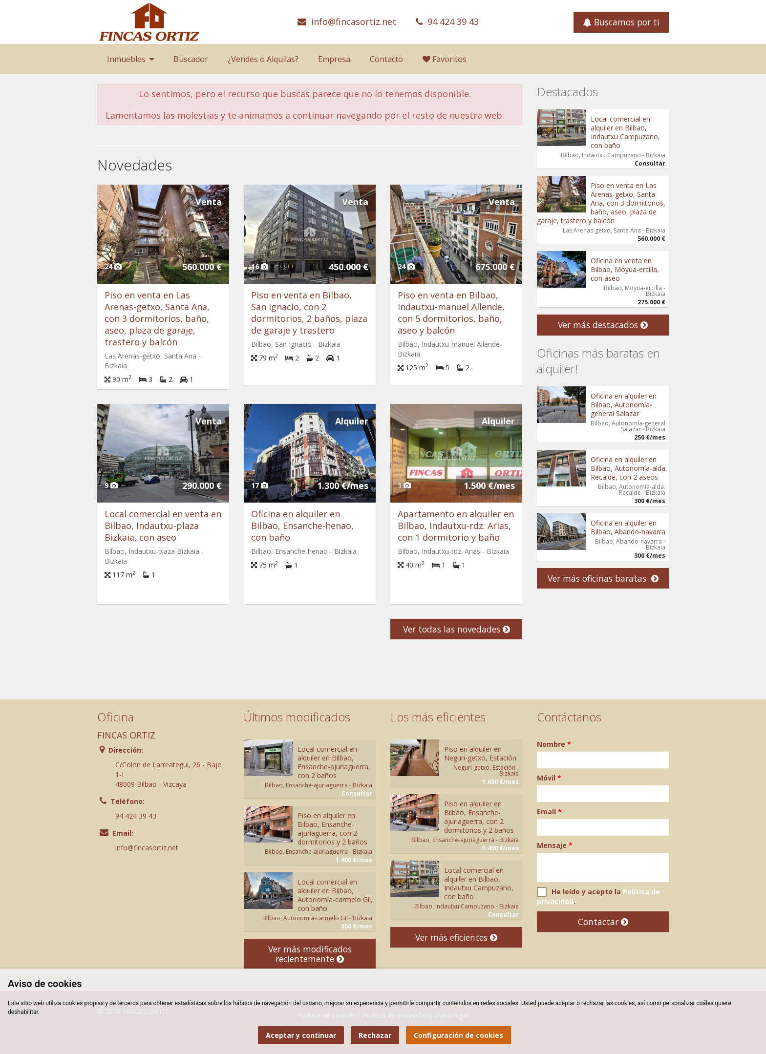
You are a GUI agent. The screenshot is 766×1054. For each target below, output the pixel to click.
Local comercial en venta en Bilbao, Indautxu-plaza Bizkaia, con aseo (163, 525)
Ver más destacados (603, 325)
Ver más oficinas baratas (603, 578)
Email (549, 811)
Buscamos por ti (621, 22)
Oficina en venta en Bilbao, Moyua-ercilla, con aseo (625, 269)
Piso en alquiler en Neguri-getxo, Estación (480, 753)
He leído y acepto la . (598, 896)
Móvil (549, 777)
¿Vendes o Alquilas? (263, 59)
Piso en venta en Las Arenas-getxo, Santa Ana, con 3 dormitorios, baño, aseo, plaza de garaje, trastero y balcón (157, 318)
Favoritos (445, 59)
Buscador (190, 59)
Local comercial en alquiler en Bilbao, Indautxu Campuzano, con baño (625, 132)
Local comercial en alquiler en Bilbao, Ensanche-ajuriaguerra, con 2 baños (334, 762)
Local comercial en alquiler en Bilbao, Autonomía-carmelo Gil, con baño (335, 895)
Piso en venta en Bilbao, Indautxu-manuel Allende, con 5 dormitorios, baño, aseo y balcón (451, 312)
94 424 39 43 (453, 21)
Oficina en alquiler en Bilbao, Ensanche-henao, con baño (302, 525)
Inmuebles (130, 59)
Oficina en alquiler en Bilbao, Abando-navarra (628, 527)
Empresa (334, 59)
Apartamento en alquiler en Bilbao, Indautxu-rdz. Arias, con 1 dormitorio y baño (456, 525)
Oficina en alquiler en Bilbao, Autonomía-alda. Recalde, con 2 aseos (629, 468)
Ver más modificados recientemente (310, 954)
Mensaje (555, 845)
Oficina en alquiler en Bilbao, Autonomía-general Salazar (624, 404)
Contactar (603, 922)
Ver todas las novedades (456, 629)
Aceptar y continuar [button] (301, 1035)
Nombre (554, 744)
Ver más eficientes (456, 937)
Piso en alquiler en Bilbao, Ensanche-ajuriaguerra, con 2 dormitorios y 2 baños (332, 828)
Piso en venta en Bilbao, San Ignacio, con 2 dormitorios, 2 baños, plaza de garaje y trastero (309, 312)
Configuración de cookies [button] (458, 1035)
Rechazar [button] (375, 1035)
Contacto (386, 59)
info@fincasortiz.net (353, 21)
